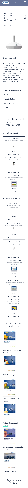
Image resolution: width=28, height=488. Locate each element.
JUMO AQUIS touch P (13, 176)
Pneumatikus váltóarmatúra (13, 158)
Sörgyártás (18, 19)
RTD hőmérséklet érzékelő (14, 223)
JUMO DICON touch (13, 280)
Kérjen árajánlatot (13, 155)
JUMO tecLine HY (14, 138)
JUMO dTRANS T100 (14, 241)
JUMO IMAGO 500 (14, 300)
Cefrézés (25, 19)
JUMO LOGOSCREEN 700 (13, 261)
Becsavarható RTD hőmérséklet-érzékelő (14, 204)
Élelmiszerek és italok (12, 19)
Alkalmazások (5, 19)
